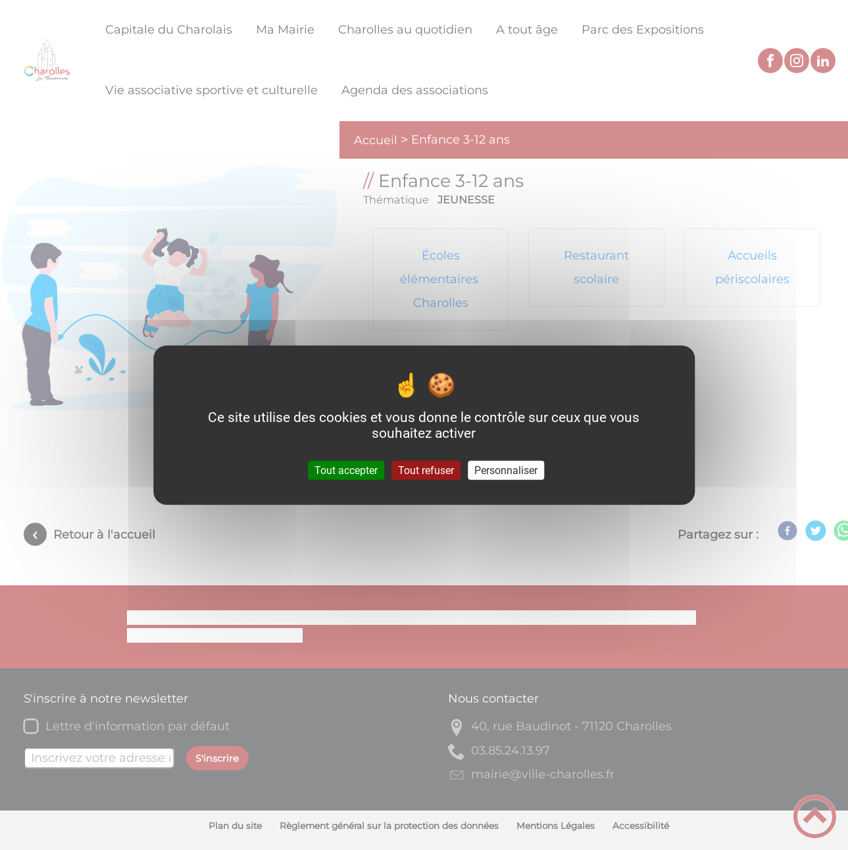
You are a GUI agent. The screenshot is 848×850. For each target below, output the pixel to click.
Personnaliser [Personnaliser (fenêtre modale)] (505, 470)
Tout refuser (426, 470)
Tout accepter (346, 470)
